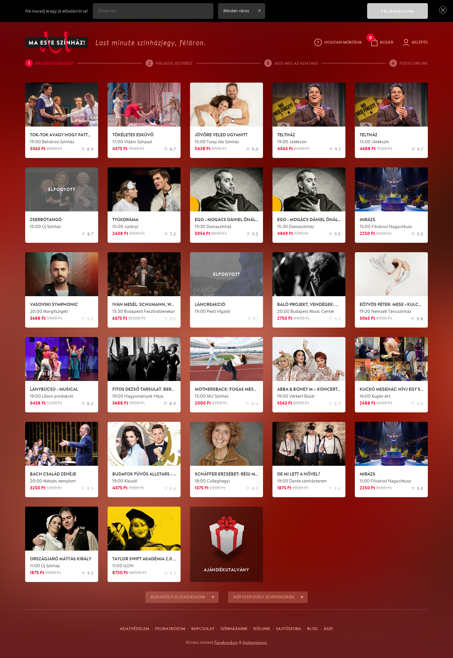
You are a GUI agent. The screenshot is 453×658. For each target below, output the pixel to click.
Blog (312, 628)
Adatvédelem (134, 628)
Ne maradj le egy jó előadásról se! (56, 11)
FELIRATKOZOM (397, 11)
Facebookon (226, 642)
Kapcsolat (203, 628)
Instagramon (255, 642)
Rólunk (261, 628)
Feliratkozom (170, 628)
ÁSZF (328, 628)
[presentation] (314, 15)
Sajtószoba (288, 628)
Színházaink (234, 628)
